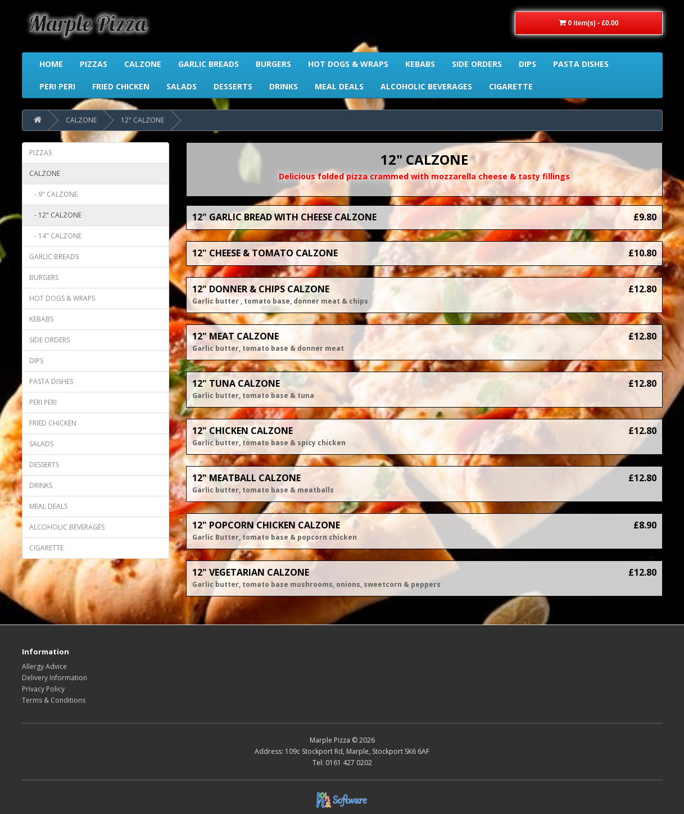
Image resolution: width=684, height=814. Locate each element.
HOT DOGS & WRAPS (62, 298)
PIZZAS (40, 152)
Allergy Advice (44, 666)
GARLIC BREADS (54, 256)
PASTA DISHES (51, 381)
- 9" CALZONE (53, 194)
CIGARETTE (46, 548)
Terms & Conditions (53, 700)
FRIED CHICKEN (52, 423)
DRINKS (40, 485)
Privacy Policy (43, 689)
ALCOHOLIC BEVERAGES (67, 527)
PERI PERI (43, 402)
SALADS (41, 444)
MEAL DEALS (48, 506)
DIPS (36, 360)
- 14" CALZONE (55, 236)
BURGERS (43, 277)
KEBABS (41, 319)
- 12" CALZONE (55, 215)
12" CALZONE (142, 120)
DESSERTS (44, 464)
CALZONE (81, 120)
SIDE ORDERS (49, 340)
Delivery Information (54, 677)
